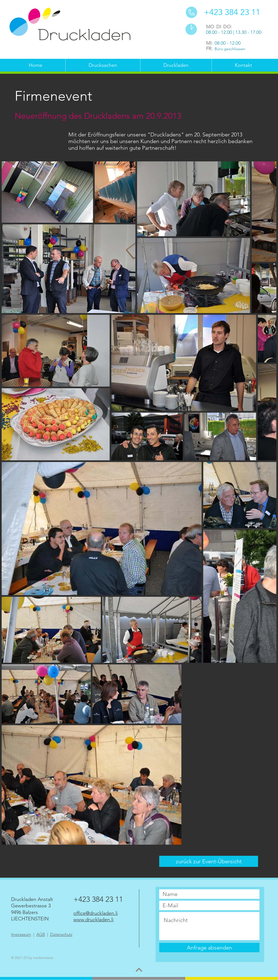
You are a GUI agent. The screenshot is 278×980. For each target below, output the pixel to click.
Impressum (21, 934)
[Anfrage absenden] (209, 947)
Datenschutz (61, 934)
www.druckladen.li (93, 919)
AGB (40, 934)
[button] (102, 65)
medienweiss (43, 958)
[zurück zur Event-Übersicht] (208, 861)
